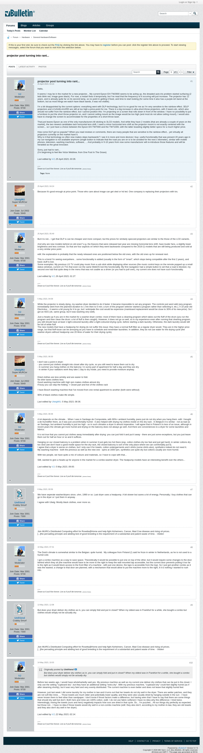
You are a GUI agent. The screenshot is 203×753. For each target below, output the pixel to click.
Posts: (17, 108)
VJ (19, 94)
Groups (50, 25)
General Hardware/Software (44, 37)
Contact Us (143, 741)
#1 (191, 81)
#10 (191, 663)
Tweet (20, 116)
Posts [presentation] (12, 67)
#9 (191, 605)
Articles (36, 25)
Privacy (156, 741)
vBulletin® (182, 748)
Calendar (43, 31)
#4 (191, 299)
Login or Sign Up (188, 2)
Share (20, 112)
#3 (191, 234)
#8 (191, 547)
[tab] (12, 66)
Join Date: (15, 105)
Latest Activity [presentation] (27, 67)
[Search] (175, 13)
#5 (191, 357)
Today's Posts (13, 31)
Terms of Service (173, 741)
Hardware (26, 37)
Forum (15, 37)
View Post (76, 669)
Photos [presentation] (42, 67)
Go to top (191, 741)
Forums (10, 25)
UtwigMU (20, 199)
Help (130, 741)
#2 (191, 186)
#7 (191, 489)
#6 (191, 414)
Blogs (24, 25)
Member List (30, 31)
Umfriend (19, 502)
